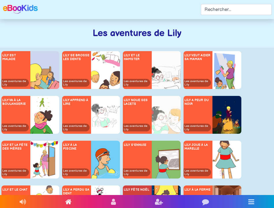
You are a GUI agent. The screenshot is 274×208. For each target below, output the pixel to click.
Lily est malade (9, 57)
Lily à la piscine (70, 147)
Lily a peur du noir (196, 102)
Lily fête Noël (136, 190)
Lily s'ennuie (135, 145)
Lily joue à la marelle (196, 147)
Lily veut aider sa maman (197, 57)
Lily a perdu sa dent (76, 191)
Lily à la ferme (197, 190)
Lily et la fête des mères (14, 147)
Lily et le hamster (132, 57)
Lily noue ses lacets (136, 102)
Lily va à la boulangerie (14, 102)
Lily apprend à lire (75, 102)
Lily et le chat (14, 190)
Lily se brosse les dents (76, 57)
